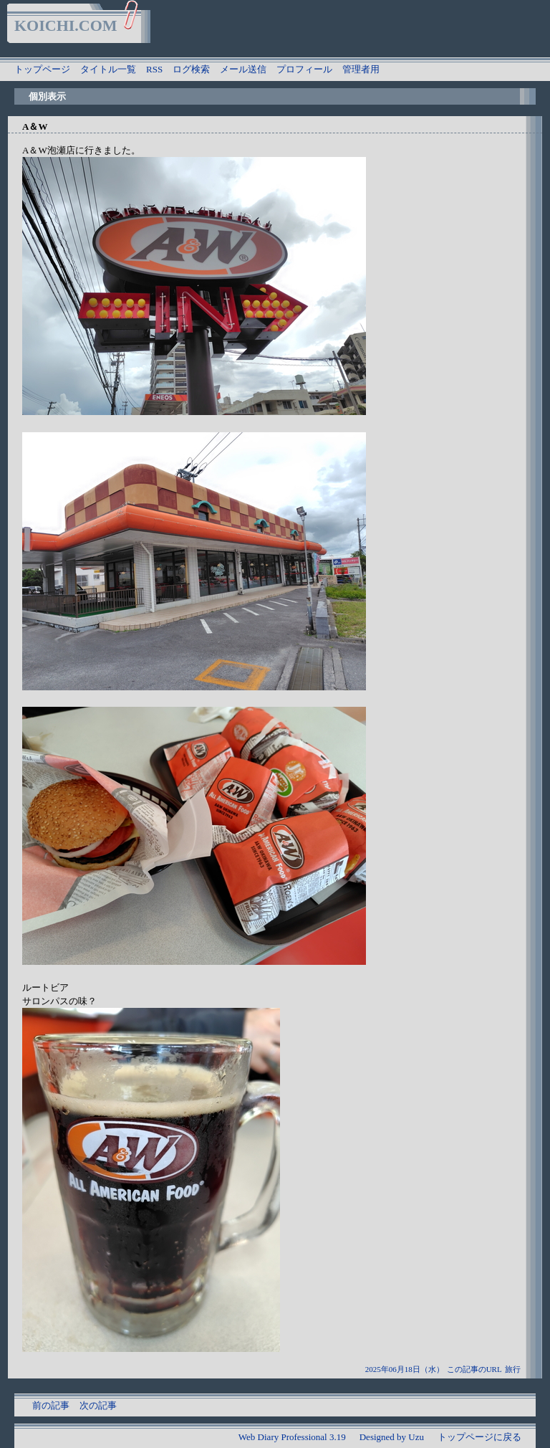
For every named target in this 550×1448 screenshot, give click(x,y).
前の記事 (50, 1405)
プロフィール (304, 69)
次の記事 (98, 1405)
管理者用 (361, 69)
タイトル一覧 (108, 69)
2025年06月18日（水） (404, 1369)
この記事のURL (474, 1369)
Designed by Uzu (392, 1437)
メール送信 (243, 69)
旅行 (513, 1369)
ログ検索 (191, 69)
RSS (154, 69)
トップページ (42, 69)
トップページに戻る (479, 1437)
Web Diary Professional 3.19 (292, 1437)
